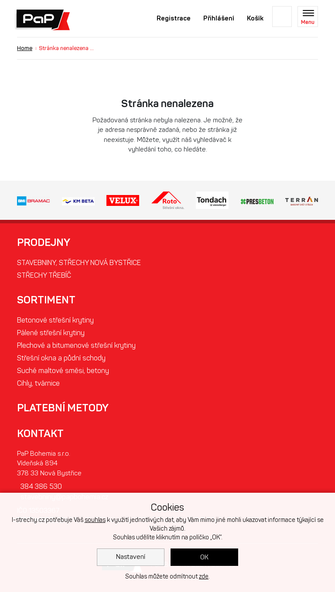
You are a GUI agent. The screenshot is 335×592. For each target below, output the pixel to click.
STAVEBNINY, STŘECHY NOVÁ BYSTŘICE (79, 263)
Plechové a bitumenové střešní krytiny (76, 345)
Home (24, 48)
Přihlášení (218, 18)
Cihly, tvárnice (38, 383)
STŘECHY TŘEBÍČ (44, 275)
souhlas (95, 520)
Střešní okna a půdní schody (61, 358)
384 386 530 (41, 486)
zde (204, 576)
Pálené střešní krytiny (51, 333)
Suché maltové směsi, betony (63, 371)
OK (204, 557)
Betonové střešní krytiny (55, 320)
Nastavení (130, 557)
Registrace (174, 18)
